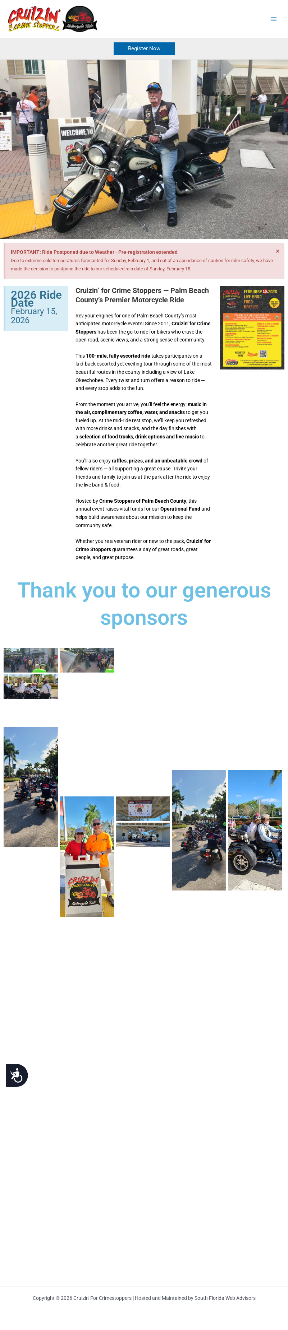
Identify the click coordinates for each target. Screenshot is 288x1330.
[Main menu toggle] (273, 19)
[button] (144, 49)
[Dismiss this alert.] (278, 251)
